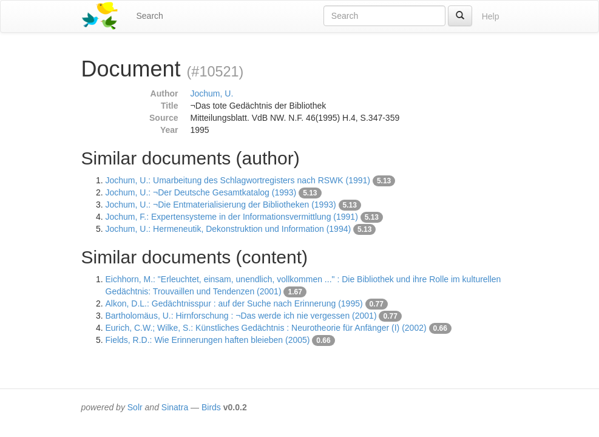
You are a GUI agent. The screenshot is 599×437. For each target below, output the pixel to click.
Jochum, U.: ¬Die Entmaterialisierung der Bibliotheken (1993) (221, 204)
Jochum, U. (212, 93)
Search (150, 16)
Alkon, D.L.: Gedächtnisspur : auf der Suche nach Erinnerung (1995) (234, 303)
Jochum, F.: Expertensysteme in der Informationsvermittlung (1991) (232, 217)
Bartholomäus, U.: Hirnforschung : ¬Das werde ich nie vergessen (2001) (241, 315)
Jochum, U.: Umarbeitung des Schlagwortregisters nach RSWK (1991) (238, 180)
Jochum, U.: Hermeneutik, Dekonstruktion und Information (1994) (228, 229)
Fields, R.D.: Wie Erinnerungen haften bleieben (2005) (208, 340)
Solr (135, 407)
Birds (211, 407)
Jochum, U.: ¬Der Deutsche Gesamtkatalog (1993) (201, 192)
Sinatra (174, 407)
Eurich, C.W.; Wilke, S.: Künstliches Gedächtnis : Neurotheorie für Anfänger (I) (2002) (266, 328)
